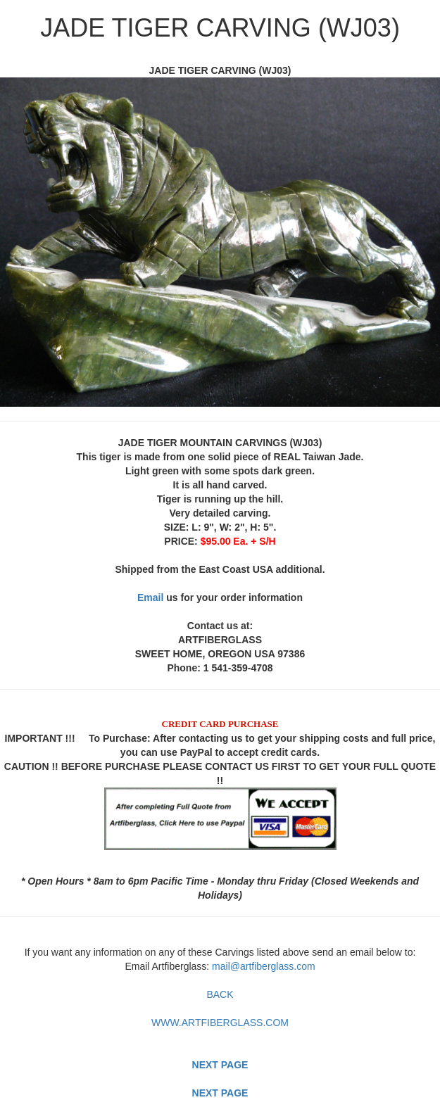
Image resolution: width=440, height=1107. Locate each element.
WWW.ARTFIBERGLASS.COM (220, 1022)
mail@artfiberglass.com (263, 966)
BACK (219, 994)
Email (150, 597)
